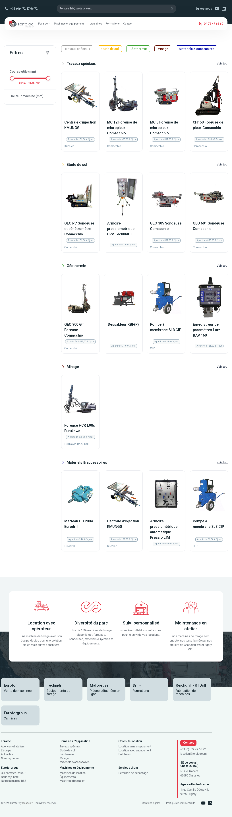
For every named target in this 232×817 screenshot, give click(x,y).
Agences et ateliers (13, 746)
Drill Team (124, 754)
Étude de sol (110, 49)
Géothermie (138, 49)
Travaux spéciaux (77, 49)
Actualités (7, 754)
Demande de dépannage (133, 773)
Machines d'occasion (72, 780)
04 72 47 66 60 (213, 23)
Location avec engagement (134, 750)
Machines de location (73, 773)
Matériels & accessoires (196, 49)
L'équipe (6, 750)
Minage (163, 49)
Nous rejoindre (10, 758)
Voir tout (222, 63)
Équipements (68, 777)
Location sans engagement (134, 746)
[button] (44, 23)
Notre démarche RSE (13, 780)
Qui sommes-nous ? (13, 773)
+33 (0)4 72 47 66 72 (24, 8)
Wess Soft (27, 803)
